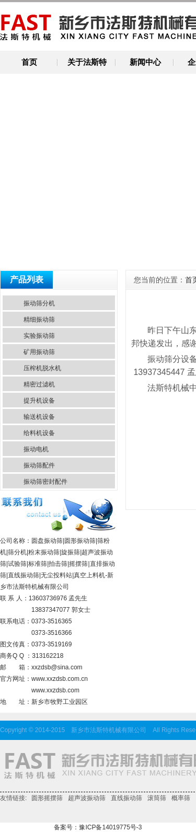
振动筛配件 (39, 465)
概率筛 (180, 798)
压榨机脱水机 (42, 368)
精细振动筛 (39, 319)
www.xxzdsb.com (55, 690)
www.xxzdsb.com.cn (59, 678)
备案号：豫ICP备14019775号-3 (98, 827)
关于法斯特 (87, 62)
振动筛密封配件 (45, 481)
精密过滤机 (39, 384)
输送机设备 (39, 416)
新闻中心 (145, 62)
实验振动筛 (39, 335)
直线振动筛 (126, 798)
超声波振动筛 (87, 798)
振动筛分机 (39, 303)
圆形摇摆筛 (47, 798)
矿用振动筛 (39, 352)
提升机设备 (39, 400)
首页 (29, 62)
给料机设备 (39, 433)
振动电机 (36, 449)
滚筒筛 (156, 798)
